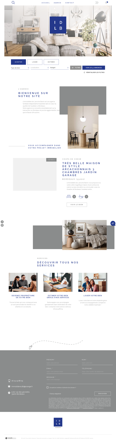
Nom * (84, 359)
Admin (77, 438)
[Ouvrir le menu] (97, 2)
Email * (50, 368)
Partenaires (72, 438)
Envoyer (102, 393)
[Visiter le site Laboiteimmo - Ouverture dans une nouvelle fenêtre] (10, 438)
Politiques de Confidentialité (73, 408)
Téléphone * (87, 368)
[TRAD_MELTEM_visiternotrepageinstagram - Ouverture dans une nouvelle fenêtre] (2, 225)
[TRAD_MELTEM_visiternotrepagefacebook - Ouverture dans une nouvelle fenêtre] (2, 221)
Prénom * (51, 359)
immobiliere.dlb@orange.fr (22, 386)
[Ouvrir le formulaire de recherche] (75, 68)
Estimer (51, 62)
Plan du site (56, 438)
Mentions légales (64, 438)
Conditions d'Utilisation (88, 408)
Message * (51, 377)
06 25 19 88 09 (17, 381)
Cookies (91, 438)
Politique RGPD (84, 438)
